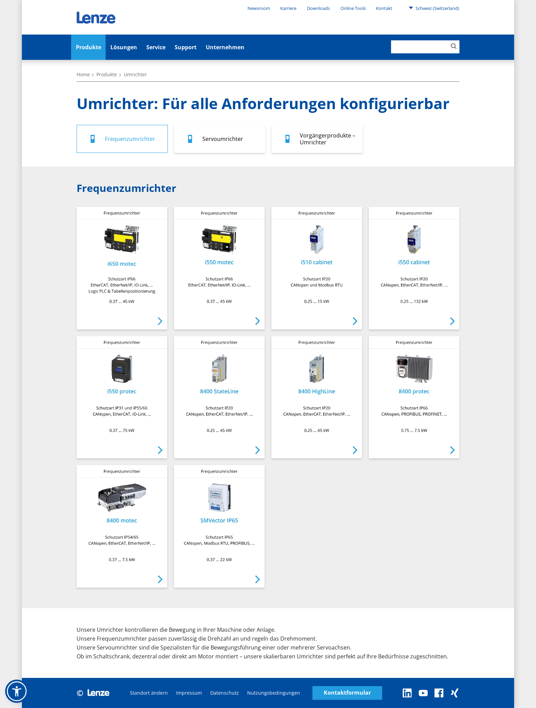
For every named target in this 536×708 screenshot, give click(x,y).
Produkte (88, 47)
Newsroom (258, 8)
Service (155, 47)
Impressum (189, 693)
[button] (17, 691)
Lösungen (123, 47)
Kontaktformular (347, 692)
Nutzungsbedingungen (273, 693)
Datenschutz (224, 693)
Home (83, 74)
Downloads (318, 8)
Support (186, 47)
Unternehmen (225, 47)
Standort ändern (149, 693)
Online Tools (353, 8)
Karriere (288, 8)
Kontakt (384, 8)
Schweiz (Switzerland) (433, 7)
